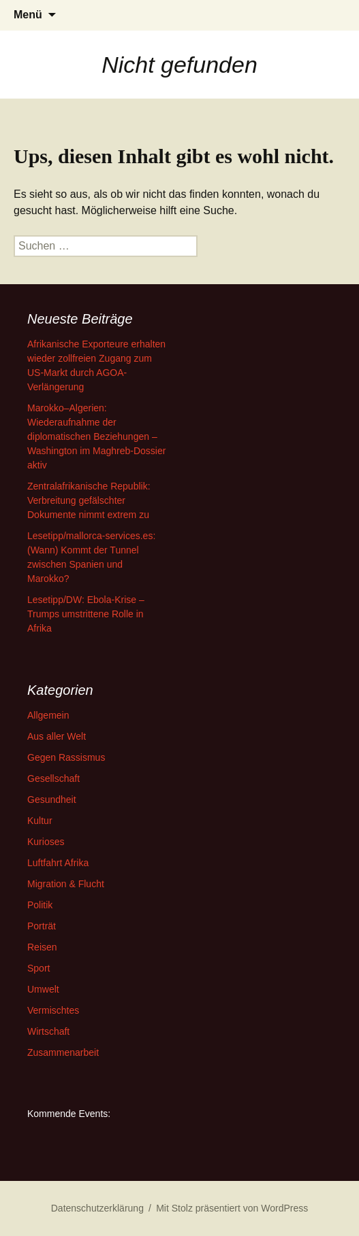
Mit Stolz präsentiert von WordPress (232, 1208)
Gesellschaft (53, 778)
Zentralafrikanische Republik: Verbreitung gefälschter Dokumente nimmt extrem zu (89, 500)
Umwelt (43, 989)
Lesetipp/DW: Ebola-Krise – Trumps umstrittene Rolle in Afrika (85, 614)
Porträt (41, 926)
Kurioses (45, 841)
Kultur (39, 820)
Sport (38, 968)
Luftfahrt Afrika (58, 862)
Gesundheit (51, 799)
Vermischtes (53, 1010)
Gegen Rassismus (66, 757)
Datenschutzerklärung (97, 1208)
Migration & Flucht (65, 883)
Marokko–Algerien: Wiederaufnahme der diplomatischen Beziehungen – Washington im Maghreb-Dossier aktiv (96, 436)
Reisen (42, 947)
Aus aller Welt (56, 736)
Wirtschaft (48, 1031)
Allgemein (48, 715)
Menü (28, 14)
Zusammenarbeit (63, 1052)
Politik (39, 904)
